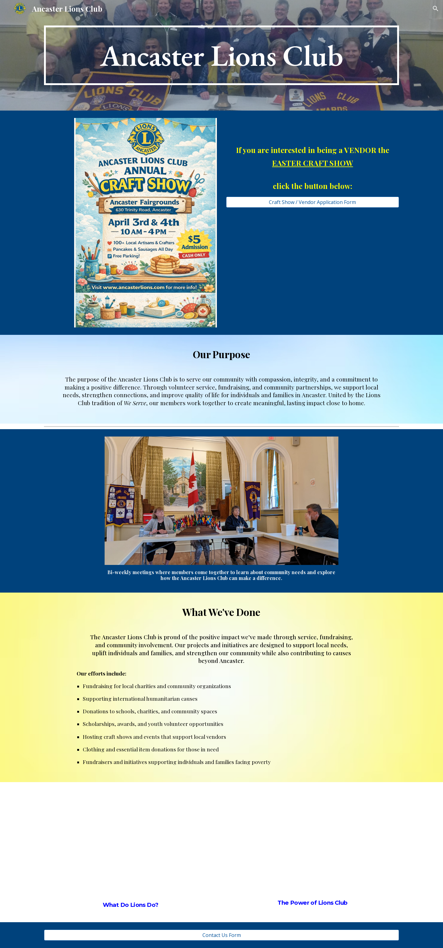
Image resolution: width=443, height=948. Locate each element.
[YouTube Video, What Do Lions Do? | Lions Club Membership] (130, 839)
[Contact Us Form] (221, 935)
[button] (435, 8)
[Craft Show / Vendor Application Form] (312, 202)
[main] (221, 55)
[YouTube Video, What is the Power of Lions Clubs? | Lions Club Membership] (312, 838)
